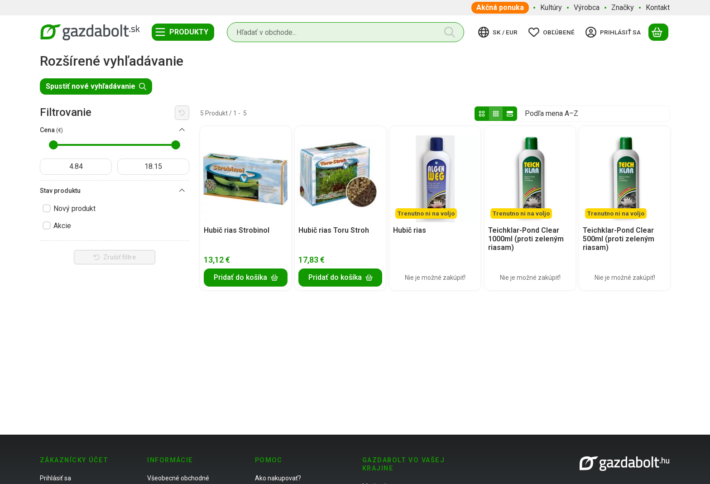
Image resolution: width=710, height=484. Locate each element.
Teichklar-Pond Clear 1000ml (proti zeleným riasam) (526, 239)
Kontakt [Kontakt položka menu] (658, 7)
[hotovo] (153, 166)
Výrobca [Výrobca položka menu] (587, 7)
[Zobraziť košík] (658, 32)
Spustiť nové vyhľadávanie (96, 86)
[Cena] (182, 130)
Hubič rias (409, 230)
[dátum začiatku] (76, 166)
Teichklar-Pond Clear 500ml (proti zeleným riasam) (618, 239)
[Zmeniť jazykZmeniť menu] (499, 32)
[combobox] (345, 32)
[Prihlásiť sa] (614, 32)
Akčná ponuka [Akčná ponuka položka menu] (500, 7)
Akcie (62, 225)
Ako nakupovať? (278, 478)
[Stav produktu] (182, 190)
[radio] (482, 113)
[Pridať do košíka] (246, 277)
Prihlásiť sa (55, 478)
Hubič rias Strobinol (236, 230)
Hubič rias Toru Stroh (333, 230)
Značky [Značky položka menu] (622, 7)
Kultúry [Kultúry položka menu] (551, 7)
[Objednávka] (593, 113)
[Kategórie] (183, 32)
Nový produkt (74, 208)
